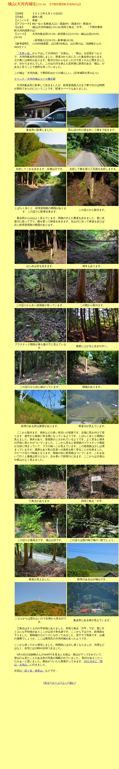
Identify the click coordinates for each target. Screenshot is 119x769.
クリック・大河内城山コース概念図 (34, 78)
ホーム (56, 683)
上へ (64, 683)
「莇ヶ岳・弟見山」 (33, 670)
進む (72, 683)
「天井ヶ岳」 (24, 53)
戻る (47, 683)
